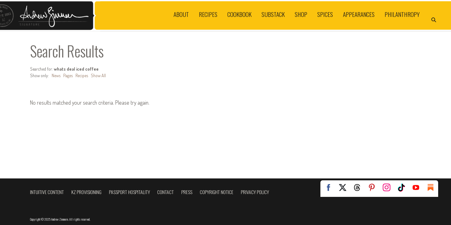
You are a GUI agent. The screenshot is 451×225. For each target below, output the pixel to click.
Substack (273, 14)
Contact (165, 192)
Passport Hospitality (129, 192)
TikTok (401, 187)
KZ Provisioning (86, 192)
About (181, 14)
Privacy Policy (255, 192)
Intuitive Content (47, 192)
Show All (98, 75)
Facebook (328, 187)
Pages (68, 75)
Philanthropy (402, 14)
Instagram (386, 187)
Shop (301, 14)
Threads (357, 187)
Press (186, 192)
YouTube (416, 187)
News (56, 75)
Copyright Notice (216, 192)
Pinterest (372, 187)
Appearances (359, 14)
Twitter (342, 187)
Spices (325, 14)
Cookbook (239, 14)
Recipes (208, 14)
